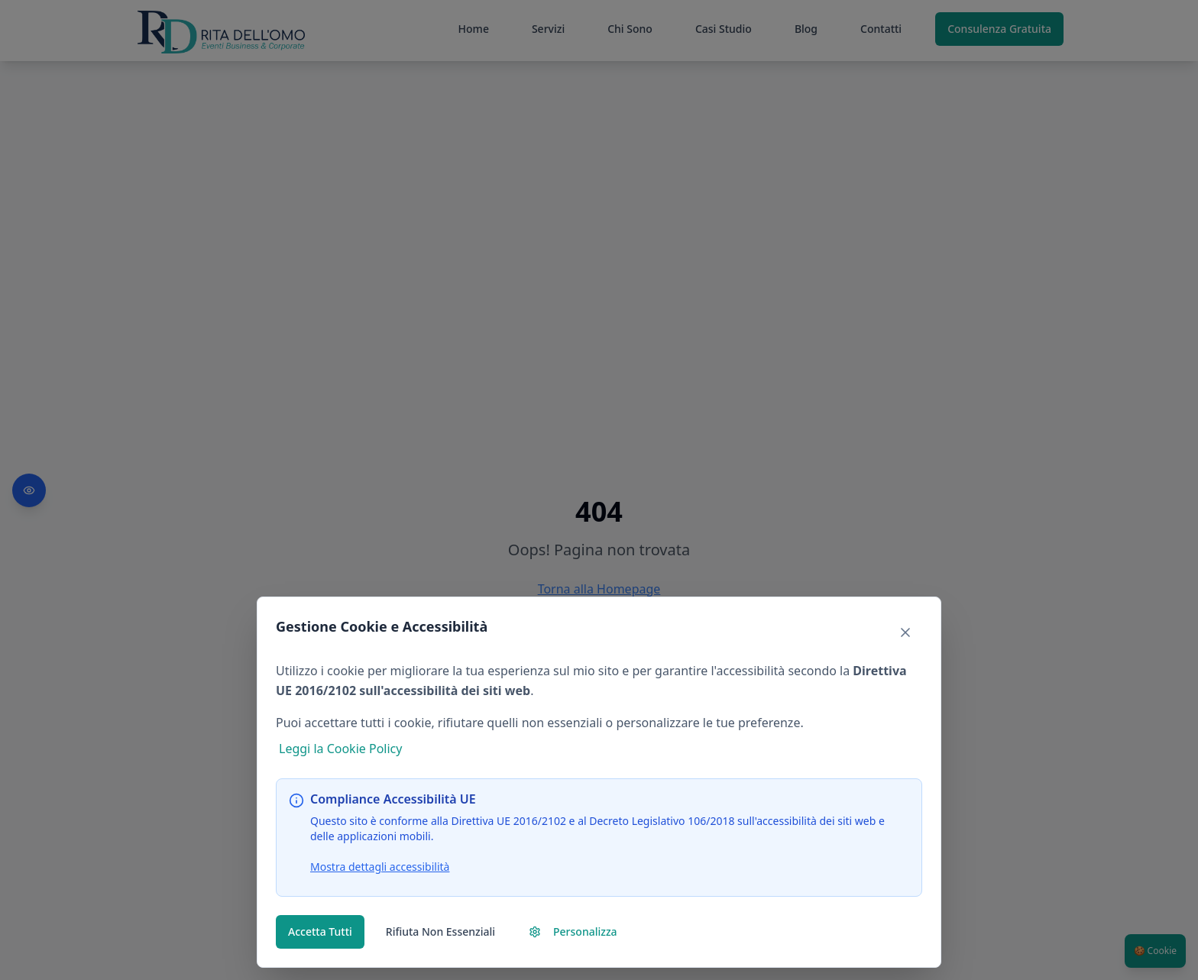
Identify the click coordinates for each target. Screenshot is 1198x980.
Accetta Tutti (320, 931)
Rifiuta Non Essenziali (440, 931)
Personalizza (573, 931)
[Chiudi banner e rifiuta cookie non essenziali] (905, 632)
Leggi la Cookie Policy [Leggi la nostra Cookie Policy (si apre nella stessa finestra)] (340, 748)
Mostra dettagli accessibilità (379, 866)
